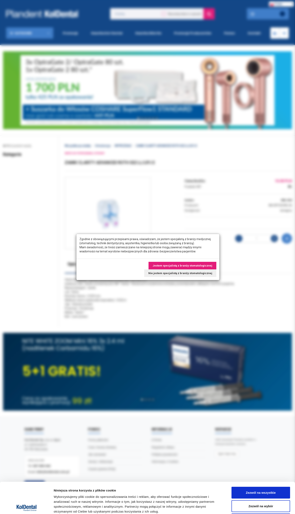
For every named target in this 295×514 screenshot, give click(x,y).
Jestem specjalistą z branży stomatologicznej (182, 265)
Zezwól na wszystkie (261, 460)
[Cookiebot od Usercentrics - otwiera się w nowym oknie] (26, 506)
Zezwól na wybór (260, 474)
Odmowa (260, 487)
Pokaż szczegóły (218, 506)
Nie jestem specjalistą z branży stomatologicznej (180, 273)
